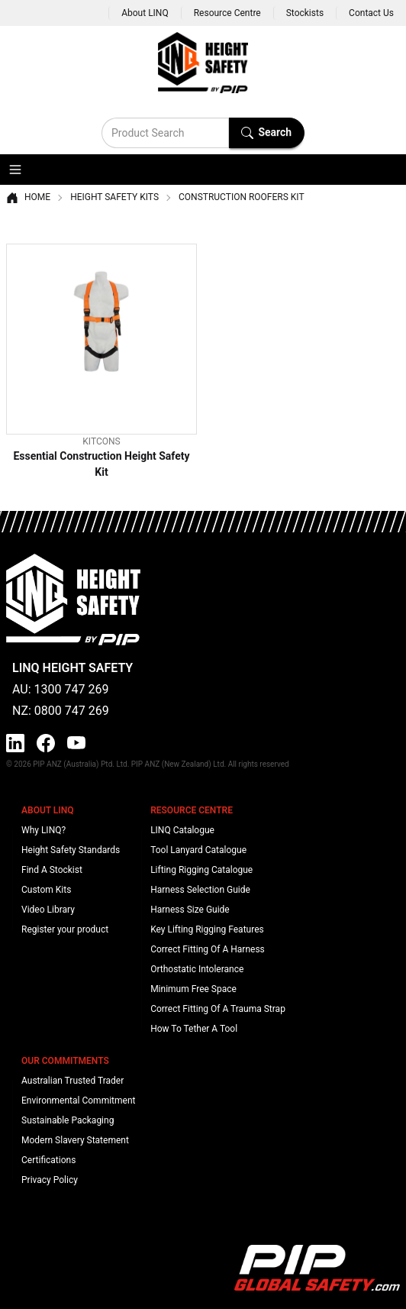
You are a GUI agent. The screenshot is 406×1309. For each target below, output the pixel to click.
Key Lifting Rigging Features (207, 929)
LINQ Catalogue (182, 830)
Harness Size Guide (190, 909)
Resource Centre (227, 13)
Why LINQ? (43, 830)
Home (28, 198)
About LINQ (144, 13)
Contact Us (371, 13)
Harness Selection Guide (200, 889)
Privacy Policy (49, 1180)
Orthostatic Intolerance (196, 969)
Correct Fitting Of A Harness (207, 949)
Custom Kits (46, 889)
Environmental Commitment (78, 1100)
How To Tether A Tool (193, 1028)
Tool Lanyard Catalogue (198, 850)
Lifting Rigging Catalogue (201, 870)
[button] (15, 169)
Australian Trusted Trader (72, 1080)
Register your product (64, 929)
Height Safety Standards (70, 850)
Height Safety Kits (114, 197)
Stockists (305, 13)
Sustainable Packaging (67, 1120)
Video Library (48, 909)
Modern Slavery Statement (75, 1140)
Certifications (48, 1160)
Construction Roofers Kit (241, 197)
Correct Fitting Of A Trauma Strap (217, 1009)
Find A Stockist (51, 870)
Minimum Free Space (193, 989)
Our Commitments (65, 1060)
